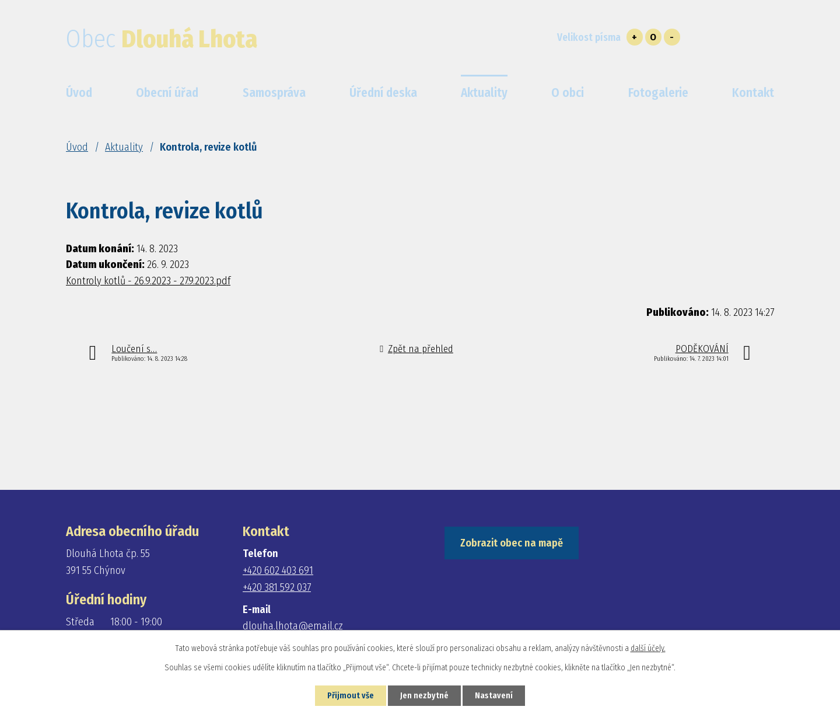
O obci (567, 92)
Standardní (653, 37)
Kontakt (753, 92)
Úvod (77, 147)
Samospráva (274, 92)
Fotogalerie (658, 92)
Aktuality (124, 147)
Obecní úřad (167, 92)
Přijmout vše (350, 696)
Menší (672, 37)
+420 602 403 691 (278, 570)
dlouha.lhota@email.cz (293, 625)
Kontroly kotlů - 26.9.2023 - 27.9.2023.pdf (148, 280)
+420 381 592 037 (277, 587)
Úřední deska (383, 92)
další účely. (648, 648)
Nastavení (494, 696)
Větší (634, 37)
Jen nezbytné (424, 696)
